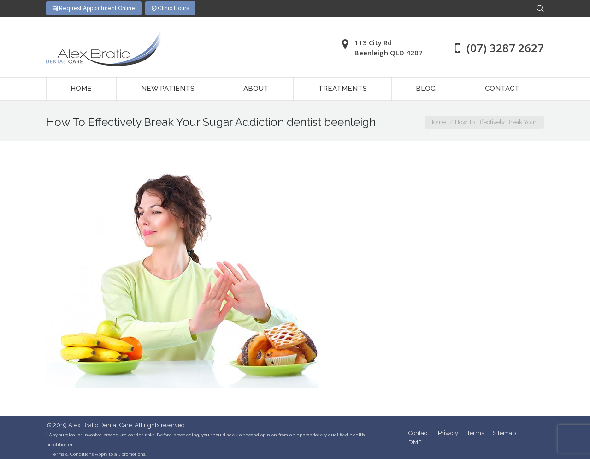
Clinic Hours (170, 8)
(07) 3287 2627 (505, 47)
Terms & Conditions (72, 454)
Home (437, 122)
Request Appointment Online (94, 8)
